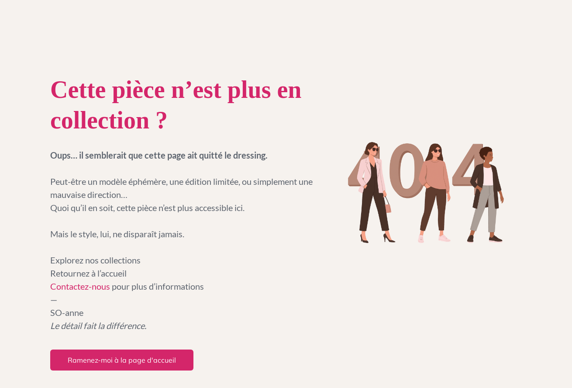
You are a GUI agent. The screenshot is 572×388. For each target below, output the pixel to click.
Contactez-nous (81, 286)
